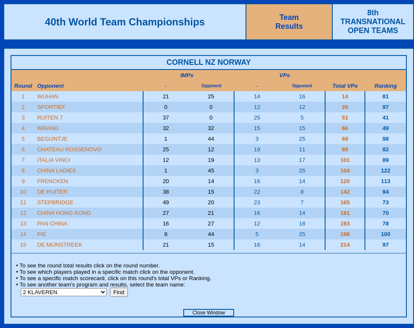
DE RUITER (52, 192)
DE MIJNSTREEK (60, 245)
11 (23, 202)
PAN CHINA (52, 223)
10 (23, 192)
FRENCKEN (52, 181)
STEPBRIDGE (55, 202)
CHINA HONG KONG (64, 213)
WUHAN (47, 96)
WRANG (48, 128)
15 (23, 245)
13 (23, 223)
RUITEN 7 (50, 117)
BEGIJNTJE (52, 139)
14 (23, 234)
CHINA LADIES (56, 170)
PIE (41, 234)
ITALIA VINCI (53, 160)
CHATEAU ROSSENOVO (69, 149)
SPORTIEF (51, 107)
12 (23, 213)
